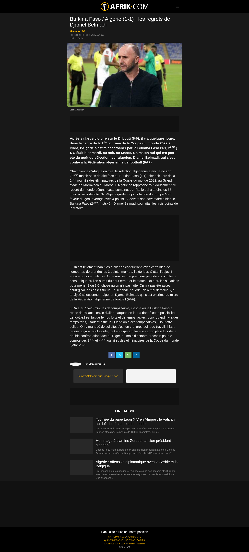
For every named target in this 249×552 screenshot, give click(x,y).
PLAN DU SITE (134, 537)
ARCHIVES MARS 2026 (114, 544)
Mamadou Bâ (77, 31)
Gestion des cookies (136, 544)
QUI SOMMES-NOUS (113, 540)
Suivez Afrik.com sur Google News (98, 376)
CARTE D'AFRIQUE (117, 537)
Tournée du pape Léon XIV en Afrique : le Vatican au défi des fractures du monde (135, 421)
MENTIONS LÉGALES (135, 540)
